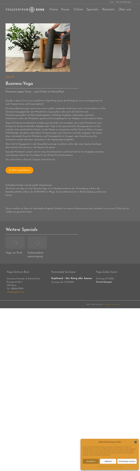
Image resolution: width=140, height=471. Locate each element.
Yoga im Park (14, 252)
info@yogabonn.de (15, 292)
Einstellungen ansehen (127, 461)
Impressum (119, 466)
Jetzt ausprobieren (19, 170)
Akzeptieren (90, 461)
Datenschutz (111, 466)
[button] (135, 442)
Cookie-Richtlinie (102, 466)
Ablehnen (108, 461)
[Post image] (15, 242)
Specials (10, 76)
